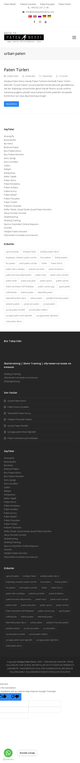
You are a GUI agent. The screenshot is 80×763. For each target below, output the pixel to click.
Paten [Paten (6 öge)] (44, 263)
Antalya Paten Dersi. (27, 661)
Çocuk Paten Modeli (18, 425)
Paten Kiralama (12, 183)
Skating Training (12, 220)
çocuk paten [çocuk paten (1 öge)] (49, 304)
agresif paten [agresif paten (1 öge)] (12, 251)
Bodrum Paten (11, 147)
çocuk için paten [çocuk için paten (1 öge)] (31, 304)
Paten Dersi (10, 180)
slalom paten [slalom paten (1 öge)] (27, 292)
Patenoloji (47, 76)
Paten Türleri (16, 69)
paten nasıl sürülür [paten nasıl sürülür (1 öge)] (59, 274)
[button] (74, 37)
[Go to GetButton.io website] (8, 759)
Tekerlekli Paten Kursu (19, 413)
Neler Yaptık (10, 176)
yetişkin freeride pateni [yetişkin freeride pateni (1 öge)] (57, 298)
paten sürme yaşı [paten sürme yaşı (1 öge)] (46, 286)
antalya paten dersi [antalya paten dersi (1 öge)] (49, 251)
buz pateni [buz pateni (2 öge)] (46, 257)
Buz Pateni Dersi (12, 150)
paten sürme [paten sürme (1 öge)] (62, 280)
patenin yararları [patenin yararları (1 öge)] (37, 269)
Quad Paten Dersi (17, 400)
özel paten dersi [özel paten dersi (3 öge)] (14, 321)
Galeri (7, 165)
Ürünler (8, 227)
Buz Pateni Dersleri (14, 154)
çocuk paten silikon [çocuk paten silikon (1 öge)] (38, 309)
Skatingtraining (11, 381)
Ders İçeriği (10, 158)
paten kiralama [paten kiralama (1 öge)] (56, 269)
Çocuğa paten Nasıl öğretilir (22, 431)
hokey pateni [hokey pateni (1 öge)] (61, 257)
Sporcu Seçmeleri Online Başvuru (21, 224)
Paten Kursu (10, 191)
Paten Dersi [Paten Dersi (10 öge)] (56, 263)
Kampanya (9, 172)
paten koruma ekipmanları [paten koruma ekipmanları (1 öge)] (18, 274)
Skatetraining (11, 216)
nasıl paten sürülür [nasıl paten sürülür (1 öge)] (28, 263)
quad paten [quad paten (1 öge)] (64, 286)
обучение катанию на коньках (21, 235)
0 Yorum (63, 76)
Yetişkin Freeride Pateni (20, 419)
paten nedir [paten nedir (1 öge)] (11, 280)
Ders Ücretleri (11, 161)
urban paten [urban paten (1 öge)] (36, 298)
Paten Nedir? (10, 194)
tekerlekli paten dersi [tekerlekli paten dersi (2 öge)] (16, 298)
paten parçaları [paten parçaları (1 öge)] (28, 280)
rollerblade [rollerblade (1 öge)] (11, 292)
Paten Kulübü (11, 187)
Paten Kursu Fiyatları (18, 406)
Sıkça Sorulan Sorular (15, 213)
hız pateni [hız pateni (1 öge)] (10, 263)
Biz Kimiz (8, 143)
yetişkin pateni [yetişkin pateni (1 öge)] (13, 304)
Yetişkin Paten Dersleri (15, 231)
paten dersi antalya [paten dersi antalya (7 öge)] (15, 269)
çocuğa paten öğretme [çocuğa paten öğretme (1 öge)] (47, 315)
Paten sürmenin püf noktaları (23, 438)
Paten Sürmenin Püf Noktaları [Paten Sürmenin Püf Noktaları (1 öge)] (20, 286)
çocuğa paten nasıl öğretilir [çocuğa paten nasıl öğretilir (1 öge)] (19, 315)
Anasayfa (9, 136)
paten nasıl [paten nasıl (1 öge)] (40, 274)
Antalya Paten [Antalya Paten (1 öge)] (29, 251)
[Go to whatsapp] (8, 753)
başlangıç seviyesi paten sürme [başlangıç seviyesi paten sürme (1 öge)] (21, 257)
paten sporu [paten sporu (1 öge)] (46, 280)
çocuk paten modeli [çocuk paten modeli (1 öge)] (15, 309)
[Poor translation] (15, 697)
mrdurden (30, 76)
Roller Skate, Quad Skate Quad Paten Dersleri (27, 209)
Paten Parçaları (12, 198)
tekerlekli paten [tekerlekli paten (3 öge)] (45, 292)
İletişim (7, 169)
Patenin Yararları (12, 205)
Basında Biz (10, 139)
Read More (11, 103)
